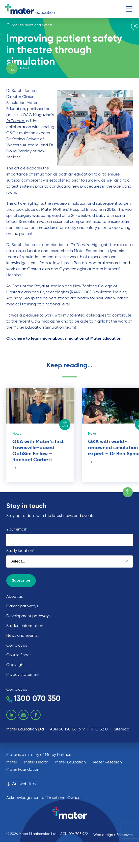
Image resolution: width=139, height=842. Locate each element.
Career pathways (22, 606)
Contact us (16, 646)
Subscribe (21, 581)
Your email (16, 529)
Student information (24, 626)
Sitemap (121, 729)
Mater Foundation (22, 770)
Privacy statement (23, 675)
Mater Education (70, 762)
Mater (11, 762)
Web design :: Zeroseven (113, 835)
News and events (22, 636)
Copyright (15, 665)
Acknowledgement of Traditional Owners (43, 798)
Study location (20, 551)
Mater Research (107, 762)
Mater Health (36, 762)
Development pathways (28, 616)
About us (14, 597)
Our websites (21, 784)
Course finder (18, 655)
